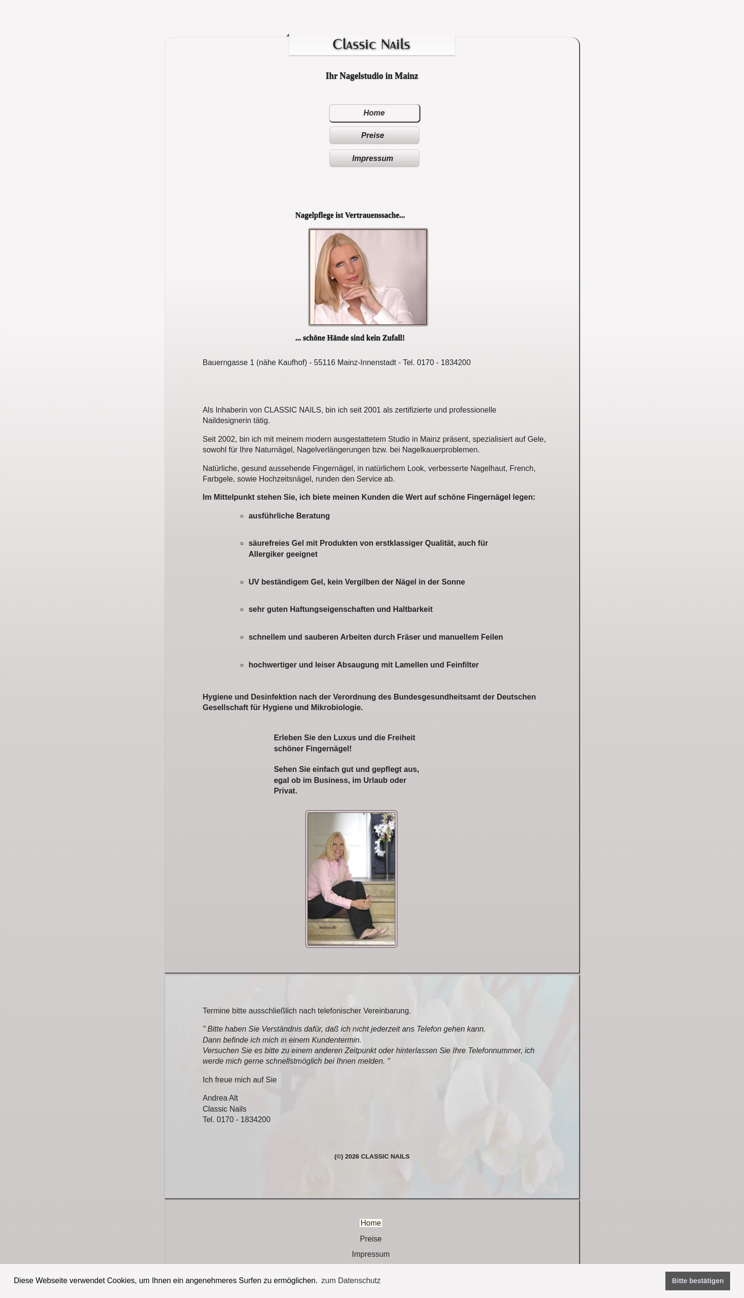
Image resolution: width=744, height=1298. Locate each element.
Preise (372, 135)
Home (373, 113)
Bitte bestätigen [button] (698, 1281)
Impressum (372, 158)
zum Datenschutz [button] (351, 1280)
